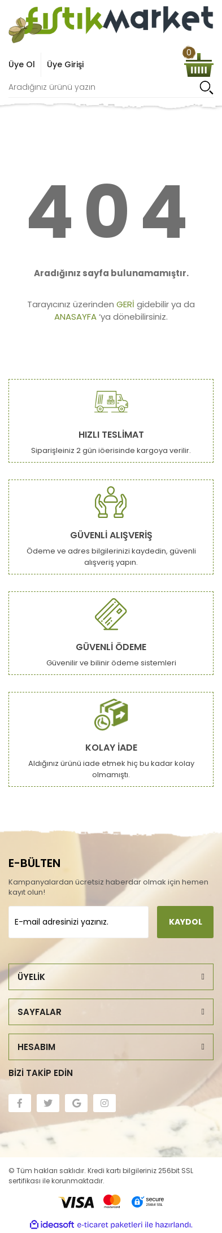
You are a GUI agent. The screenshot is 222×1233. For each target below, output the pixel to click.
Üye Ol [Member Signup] (21, 64)
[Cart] (199, 65)
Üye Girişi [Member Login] (65, 64)
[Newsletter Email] (78, 922)
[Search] (111, 87)
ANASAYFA (75, 317)
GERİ (125, 304)
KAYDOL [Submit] (185, 921)
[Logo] (111, 25)
